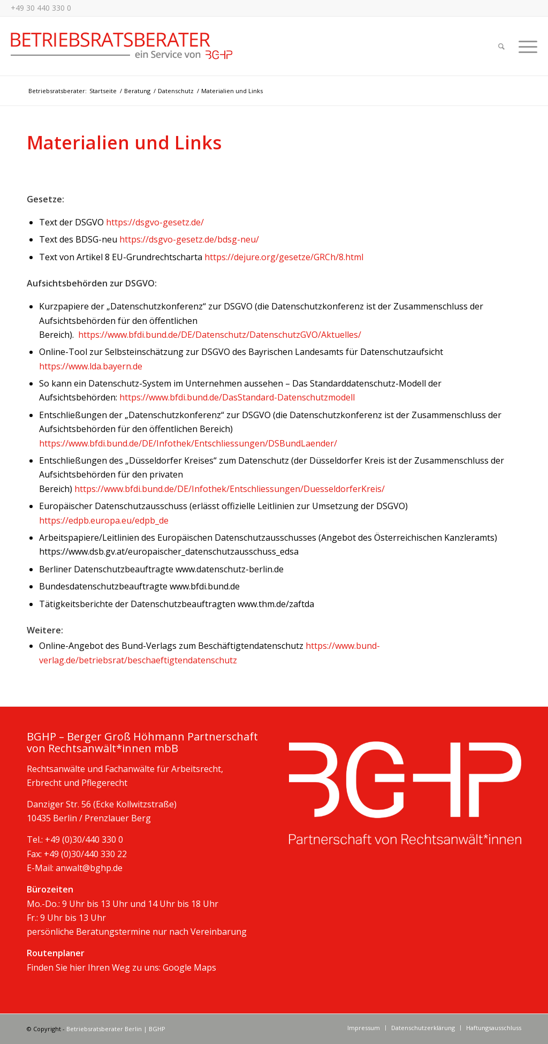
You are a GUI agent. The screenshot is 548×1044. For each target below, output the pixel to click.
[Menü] (524, 46)
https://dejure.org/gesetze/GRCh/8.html (283, 257)
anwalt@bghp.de (89, 868)
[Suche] (501, 46)
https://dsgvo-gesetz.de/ (155, 222)
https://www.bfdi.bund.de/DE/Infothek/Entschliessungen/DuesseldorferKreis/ (229, 489)
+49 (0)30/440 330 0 (84, 839)
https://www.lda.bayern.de (90, 366)
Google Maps (189, 967)
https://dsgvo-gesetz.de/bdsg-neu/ (189, 239)
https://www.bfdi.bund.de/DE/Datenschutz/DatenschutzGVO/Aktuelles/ (219, 335)
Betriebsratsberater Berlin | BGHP (115, 1029)
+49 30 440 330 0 (41, 8)
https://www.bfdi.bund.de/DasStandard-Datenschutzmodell (237, 397)
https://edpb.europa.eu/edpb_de (104, 520)
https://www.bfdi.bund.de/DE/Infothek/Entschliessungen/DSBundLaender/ (188, 443)
